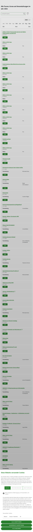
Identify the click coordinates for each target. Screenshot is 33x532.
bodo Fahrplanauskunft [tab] (17, 488)
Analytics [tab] (7, 488)
